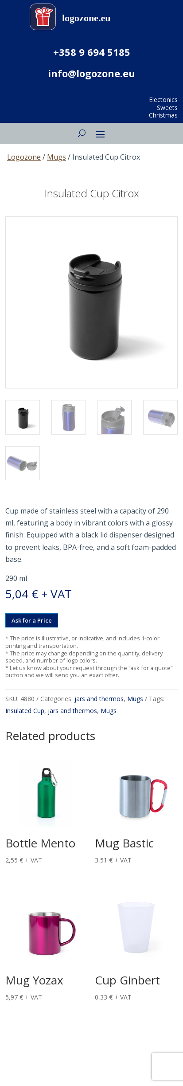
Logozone (24, 157)
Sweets (167, 107)
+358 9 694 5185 (91, 52)
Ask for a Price (32, 620)
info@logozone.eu (91, 73)
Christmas (163, 115)
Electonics (163, 99)
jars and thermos (99, 698)
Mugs (56, 157)
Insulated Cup (24, 710)
